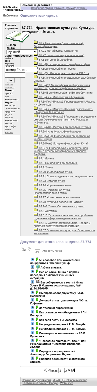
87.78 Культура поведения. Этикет (58, 201)
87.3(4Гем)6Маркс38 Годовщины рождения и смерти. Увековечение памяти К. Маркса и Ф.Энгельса (65, 119)
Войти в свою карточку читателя (9, 62)
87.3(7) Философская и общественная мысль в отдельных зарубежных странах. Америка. (61, 150)
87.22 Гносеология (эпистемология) (59, 55)
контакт (9, 132)
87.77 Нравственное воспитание (57, 197)
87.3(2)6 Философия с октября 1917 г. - (61, 73)
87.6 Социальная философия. (56, 162)
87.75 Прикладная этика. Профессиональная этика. (52, 191)
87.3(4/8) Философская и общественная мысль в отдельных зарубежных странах (62, 87)
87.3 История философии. (53, 59)
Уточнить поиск (52, 250)
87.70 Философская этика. (53, 171)
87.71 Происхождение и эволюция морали (63, 176)
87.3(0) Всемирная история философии (62, 64)
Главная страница (11, 27)
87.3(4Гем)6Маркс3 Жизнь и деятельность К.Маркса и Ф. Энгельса (63, 111)
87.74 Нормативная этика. (53, 185)
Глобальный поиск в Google (40, 383)
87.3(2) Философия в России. (55, 68)
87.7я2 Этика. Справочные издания (59, 206)
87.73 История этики (49, 180)
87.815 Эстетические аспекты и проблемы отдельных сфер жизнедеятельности (63, 217)
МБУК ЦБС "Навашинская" (69, 380)
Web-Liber (66, 383)
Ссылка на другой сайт (36, 380)
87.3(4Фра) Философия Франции (57, 131)
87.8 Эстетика (45, 210)
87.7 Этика (43, 167)
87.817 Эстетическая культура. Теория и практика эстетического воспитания (62, 224)
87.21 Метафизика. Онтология (56, 50)
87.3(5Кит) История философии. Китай (61, 143)
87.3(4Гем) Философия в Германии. (59, 97)
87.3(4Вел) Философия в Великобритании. (63, 92)
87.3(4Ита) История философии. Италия (62, 127)
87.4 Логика (44, 158)
